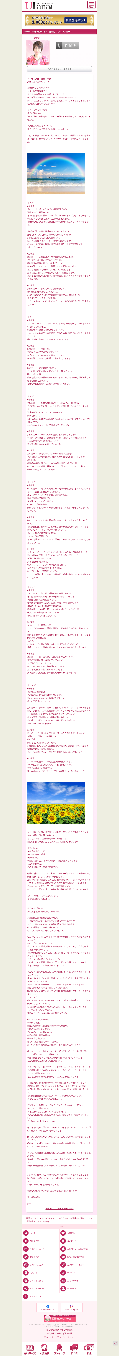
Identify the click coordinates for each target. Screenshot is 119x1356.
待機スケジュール (33, 1249)
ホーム (28, 1233)
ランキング (68, 1273)
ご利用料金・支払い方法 (74, 1249)
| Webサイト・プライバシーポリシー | (59, 1337)
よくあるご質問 (32, 1281)
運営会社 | (68, 1333)
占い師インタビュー (72, 1265)
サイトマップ (31, 1297)
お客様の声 (30, 1257)
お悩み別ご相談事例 (72, 1257)
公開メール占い (32, 1265)
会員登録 (67, 1233)
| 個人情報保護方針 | (54, 1330)
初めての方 (30, 1241)
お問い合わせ (69, 1281)
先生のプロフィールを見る (59, 69)
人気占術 (29, 1273)
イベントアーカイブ (34, 1289)
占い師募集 (68, 1289)
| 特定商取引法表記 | (55, 1333)
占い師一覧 (68, 1241)
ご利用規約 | (68, 1330)
